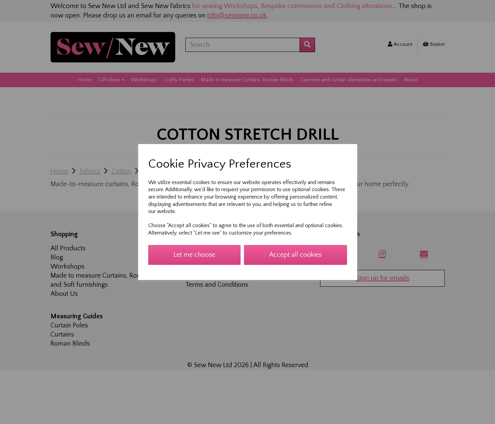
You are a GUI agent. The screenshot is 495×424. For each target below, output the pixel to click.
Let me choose (194, 254)
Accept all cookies (295, 254)
